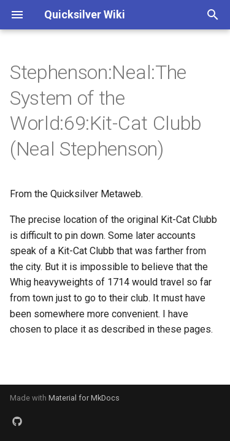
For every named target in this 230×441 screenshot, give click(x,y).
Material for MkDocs (84, 397)
